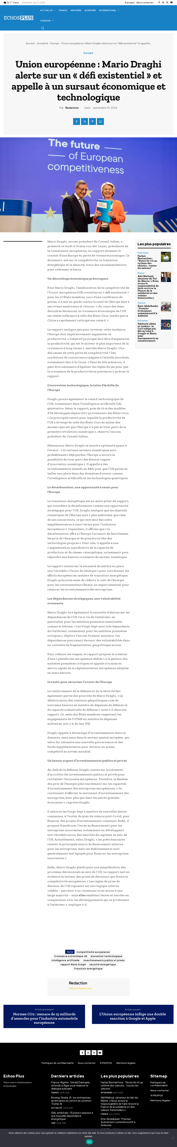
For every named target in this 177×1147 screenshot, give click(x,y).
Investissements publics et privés (104, 960)
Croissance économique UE (70, 956)
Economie (143, 321)
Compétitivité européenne (93, 952)
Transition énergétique (88, 968)
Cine (53, 1123)
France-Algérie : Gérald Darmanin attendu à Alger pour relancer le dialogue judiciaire (70, 1085)
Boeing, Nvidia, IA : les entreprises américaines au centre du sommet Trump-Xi (71, 1101)
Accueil (30, 43)
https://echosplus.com (80, 988)
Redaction (72, 107)
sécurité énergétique (102, 964)
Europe (54, 43)
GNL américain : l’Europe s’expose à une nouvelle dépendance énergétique (72, 1116)
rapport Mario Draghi (73, 964)
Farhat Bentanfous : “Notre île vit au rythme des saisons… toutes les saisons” (147, 262)
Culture (141, 303)
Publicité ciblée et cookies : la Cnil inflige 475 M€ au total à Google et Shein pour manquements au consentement (148, 332)
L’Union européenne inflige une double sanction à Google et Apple (132, 1016)
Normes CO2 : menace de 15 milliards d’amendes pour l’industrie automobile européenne (44, 1018)
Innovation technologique (106, 956)
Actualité (42, 43)
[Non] (172, 1138)
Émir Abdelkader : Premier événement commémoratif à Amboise (148, 311)
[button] (42, 28)
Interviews (143, 253)
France (141, 273)
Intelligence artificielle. (66, 960)
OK (89, 1142)
